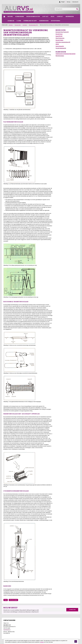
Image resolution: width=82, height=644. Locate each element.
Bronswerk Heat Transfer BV (62, 32)
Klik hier (42, 642)
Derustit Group (59, 34)
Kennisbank (25, 24)
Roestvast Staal (18, 24)
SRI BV (57, 44)
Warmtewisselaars (60, 55)
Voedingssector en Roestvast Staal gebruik (65, 53)
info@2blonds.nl (6, 629)
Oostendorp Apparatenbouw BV (63, 42)
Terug (5, 599)
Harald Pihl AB (59, 36)
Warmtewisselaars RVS (33, 24)
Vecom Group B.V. (60, 46)
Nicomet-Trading (59, 40)
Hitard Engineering (60, 38)
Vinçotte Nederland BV (61, 48)
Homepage (10, 24)
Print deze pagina (13, 599)
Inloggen (63, 1)
